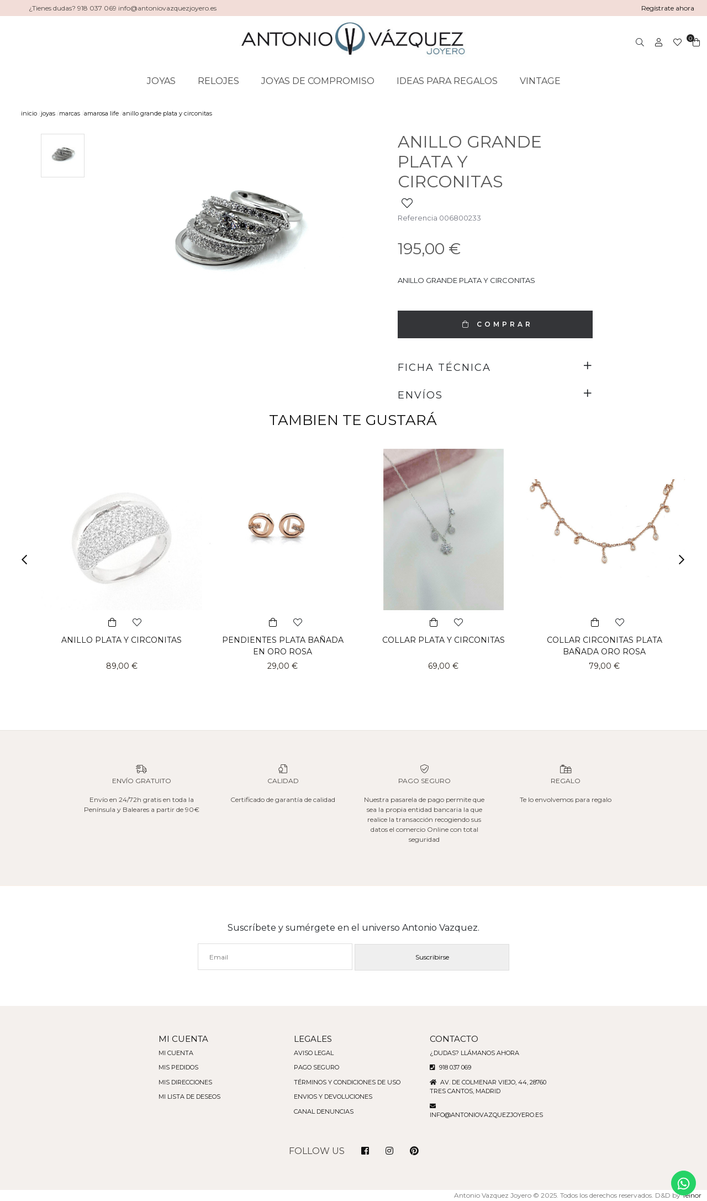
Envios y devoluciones (332, 1096)
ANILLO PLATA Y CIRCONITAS (122, 640)
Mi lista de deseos (184, 1096)
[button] (27, 559)
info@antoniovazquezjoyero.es (490, 1115)
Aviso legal (312, 1053)
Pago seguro (315, 1067)
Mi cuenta (169, 1053)
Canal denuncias (322, 1111)
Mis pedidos (173, 1067)
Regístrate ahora (667, 8)
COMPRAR (494, 324)
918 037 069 (454, 1067)
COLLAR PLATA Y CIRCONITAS (444, 640)
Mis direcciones (180, 1082)
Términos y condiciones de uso (347, 1082)
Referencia (417, 217)
